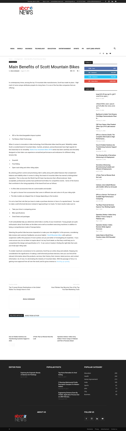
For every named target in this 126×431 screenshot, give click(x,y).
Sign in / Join (46, 1)
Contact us (114, 429)
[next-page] (13, 345)
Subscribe (113, 81)
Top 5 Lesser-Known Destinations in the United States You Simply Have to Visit (24, 288)
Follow (113, 72)
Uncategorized (18, 59)
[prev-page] (10, 345)
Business (28, 49)
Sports (76, 49)
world (20, 49)
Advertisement (105, 429)
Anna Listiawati (15, 71)
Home (10, 59)
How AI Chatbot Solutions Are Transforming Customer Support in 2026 (19, 339)
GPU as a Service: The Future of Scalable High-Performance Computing (106, 197)
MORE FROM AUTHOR (32, 315)
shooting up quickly (62, 261)
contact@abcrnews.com (57, 1)
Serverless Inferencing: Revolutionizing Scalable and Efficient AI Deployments (105, 167)
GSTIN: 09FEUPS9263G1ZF (94, 1)
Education (52, 49)
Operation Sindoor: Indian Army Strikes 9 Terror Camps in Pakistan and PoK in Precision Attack (67, 339)
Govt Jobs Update (93, 49)
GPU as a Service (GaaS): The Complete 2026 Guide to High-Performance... (105, 137)
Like (114, 68)
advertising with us (70, 1)
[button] (114, 49)
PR (83, 49)
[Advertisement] (63, 31)
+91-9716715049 (81, 1)
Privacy (97, 429)
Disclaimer (90, 429)
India (12, 49)
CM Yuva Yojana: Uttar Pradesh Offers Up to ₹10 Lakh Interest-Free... (106, 126)
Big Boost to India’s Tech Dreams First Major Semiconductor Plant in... (106, 116)
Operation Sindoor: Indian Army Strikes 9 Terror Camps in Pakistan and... (106, 217)
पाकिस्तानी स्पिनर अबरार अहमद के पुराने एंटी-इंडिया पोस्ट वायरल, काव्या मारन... (105, 106)
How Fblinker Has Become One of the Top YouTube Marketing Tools (65, 288)
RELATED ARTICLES (16, 315)
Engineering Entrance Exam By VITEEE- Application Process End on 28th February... (68, 395)
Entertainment (65, 49)
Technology (40, 49)
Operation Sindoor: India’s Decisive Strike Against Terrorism (104, 227)
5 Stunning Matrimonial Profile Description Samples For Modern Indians (68, 384)
